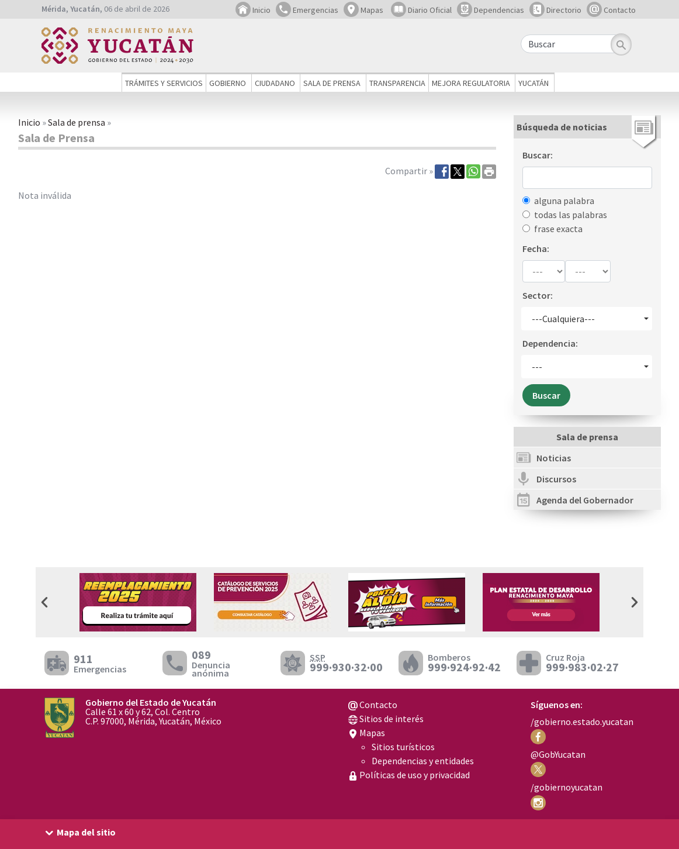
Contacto (611, 10)
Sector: (537, 295)
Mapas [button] (363, 10)
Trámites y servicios (164, 83)
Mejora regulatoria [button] (471, 83)
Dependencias (490, 10)
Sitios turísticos (403, 747)
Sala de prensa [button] (332, 83)
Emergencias (307, 10)
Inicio (253, 10)
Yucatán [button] (533, 83)
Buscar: (537, 155)
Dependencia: (550, 343)
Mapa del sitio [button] (86, 832)
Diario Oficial (421, 10)
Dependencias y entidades (423, 761)
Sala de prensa (76, 122)
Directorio (555, 10)
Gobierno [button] (227, 83)
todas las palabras (570, 214)
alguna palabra (564, 200)
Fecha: (535, 248)
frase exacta (558, 228)
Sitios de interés (386, 718)
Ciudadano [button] (275, 83)
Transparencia (397, 83)
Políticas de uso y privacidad (409, 775)
